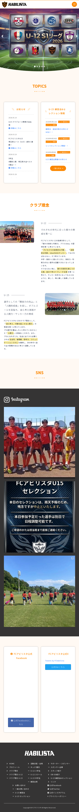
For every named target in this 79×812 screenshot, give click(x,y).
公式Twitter (55, 789)
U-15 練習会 (20, 792)
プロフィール (14, 767)
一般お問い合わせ (22, 789)
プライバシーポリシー (57, 796)
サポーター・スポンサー (60, 763)
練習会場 (34, 781)
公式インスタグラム (57, 792)
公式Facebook (55, 785)
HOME (11, 763)
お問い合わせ (20, 785)
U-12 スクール (36, 774)
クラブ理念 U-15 (16, 778)
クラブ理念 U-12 (16, 774)
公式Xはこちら (58, 667)
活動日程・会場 (37, 763)
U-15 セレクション (22, 796)
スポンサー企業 (57, 767)
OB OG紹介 (55, 774)
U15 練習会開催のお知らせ (57, 159)
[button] (35, 66)
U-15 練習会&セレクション (61, 778)
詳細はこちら (15, 128)
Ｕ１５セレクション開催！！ (57, 145)
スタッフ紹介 (56, 771)
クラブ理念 (13, 771)
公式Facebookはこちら (21, 722)
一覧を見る (57, 168)
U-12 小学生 (35, 771)
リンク (53, 781)
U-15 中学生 (35, 778)
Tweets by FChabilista (54, 660)
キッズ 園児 (35, 767)
